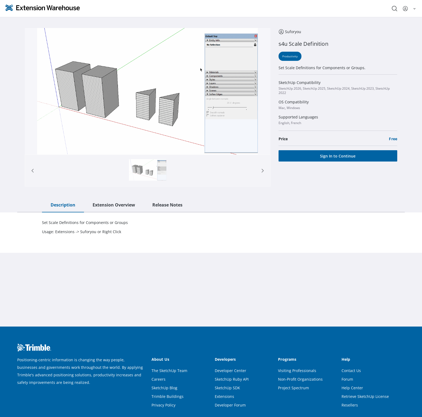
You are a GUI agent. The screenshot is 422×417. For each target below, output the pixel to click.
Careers (159, 379)
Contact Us (351, 370)
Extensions (224, 396)
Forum (347, 379)
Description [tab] (63, 205)
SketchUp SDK (227, 387)
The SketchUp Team (169, 370)
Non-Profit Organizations (300, 379)
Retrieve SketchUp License (365, 396)
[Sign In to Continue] (338, 156)
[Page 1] (148, 170)
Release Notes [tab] (167, 205)
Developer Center (230, 370)
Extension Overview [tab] (114, 205)
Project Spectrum (293, 387)
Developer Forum (230, 405)
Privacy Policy (163, 405)
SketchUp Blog (164, 387)
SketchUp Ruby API (232, 379)
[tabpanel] (211, 227)
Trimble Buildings (168, 396)
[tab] (147, 170)
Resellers (350, 405)
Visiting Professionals (297, 370)
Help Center (352, 387)
